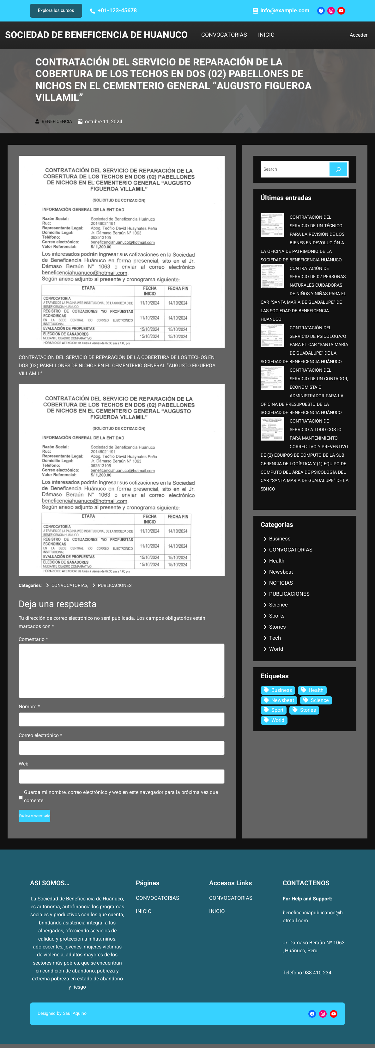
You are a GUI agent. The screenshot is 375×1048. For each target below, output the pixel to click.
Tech (275, 638)
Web (23, 764)
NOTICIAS (281, 583)
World (276, 649)
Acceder (358, 35)
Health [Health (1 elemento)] (316, 690)
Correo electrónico (40, 735)
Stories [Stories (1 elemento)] (308, 710)
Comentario (33, 639)
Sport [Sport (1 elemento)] (277, 710)
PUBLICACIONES (114, 585)
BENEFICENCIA (57, 121)
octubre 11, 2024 (103, 121)
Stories (277, 627)
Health (276, 561)
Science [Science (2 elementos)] (320, 700)
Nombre (29, 706)
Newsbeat (281, 572)
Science (278, 605)
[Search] (338, 169)
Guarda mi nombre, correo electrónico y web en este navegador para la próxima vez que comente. (121, 796)
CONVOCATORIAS (224, 35)
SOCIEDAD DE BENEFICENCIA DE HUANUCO (96, 35)
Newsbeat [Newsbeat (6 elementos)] (282, 700)
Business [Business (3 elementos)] (281, 690)
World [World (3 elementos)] (277, 720)
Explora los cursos (56, 10)
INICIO (266, 35)
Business (280, 539)
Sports (277, 616)
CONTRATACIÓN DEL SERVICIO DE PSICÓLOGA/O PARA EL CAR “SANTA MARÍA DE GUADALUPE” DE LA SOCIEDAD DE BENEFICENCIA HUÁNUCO (304, 345)
